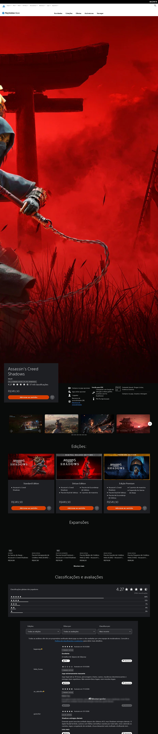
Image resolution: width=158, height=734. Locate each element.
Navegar (100, 11)
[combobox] (43, 629)
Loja (48, 5)
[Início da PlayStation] (3, 6)
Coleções (69, 11)
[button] (81, 402)
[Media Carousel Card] (25, 421)
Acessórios (33, 5)
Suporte (54, 5)
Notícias (41, 5)
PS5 (14, 5)
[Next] (150, 422)
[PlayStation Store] (11, 11)
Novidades (58, 11)
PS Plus (25, 5)
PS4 (19, 5)
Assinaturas (89, 11)
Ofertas (78, 11)
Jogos (8, 5)
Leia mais (66, 727)
